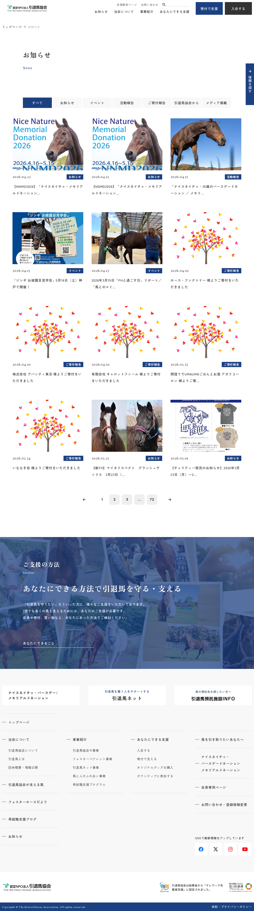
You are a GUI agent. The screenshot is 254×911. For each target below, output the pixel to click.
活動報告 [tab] (127, 102)
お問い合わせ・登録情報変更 (224, 804)
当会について (124, 11)
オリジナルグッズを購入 (155, 767)
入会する (238, 8)
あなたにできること (39, 643)
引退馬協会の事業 (86, 750)
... (139, 499)
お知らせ (101, 11)
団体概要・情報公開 (23, 767)
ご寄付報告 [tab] (157, 102)
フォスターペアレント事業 (92, 759)
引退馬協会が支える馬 (26, 784)
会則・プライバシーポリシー (232, 907)
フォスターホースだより (27, 801)
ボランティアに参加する (155, 776)
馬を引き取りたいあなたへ (222, 739)
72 (152, 499)
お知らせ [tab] (67, 102)
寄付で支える (147, 759)
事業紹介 (146, 11)
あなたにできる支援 (174, 11)
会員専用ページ (127, 4)
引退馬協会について (23, 750)
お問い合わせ (149, 4)
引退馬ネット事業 (86, 767)
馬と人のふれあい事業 (89, 776)
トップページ (12, 27)
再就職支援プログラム (89, 784)
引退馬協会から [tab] (186, 102)
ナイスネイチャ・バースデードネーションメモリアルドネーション (220, 763)
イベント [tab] (97, 102)
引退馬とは (16, 759)
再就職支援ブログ (22, 819)
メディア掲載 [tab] (216, 102)
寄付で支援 (209, 8)
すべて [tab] (37, 102)
